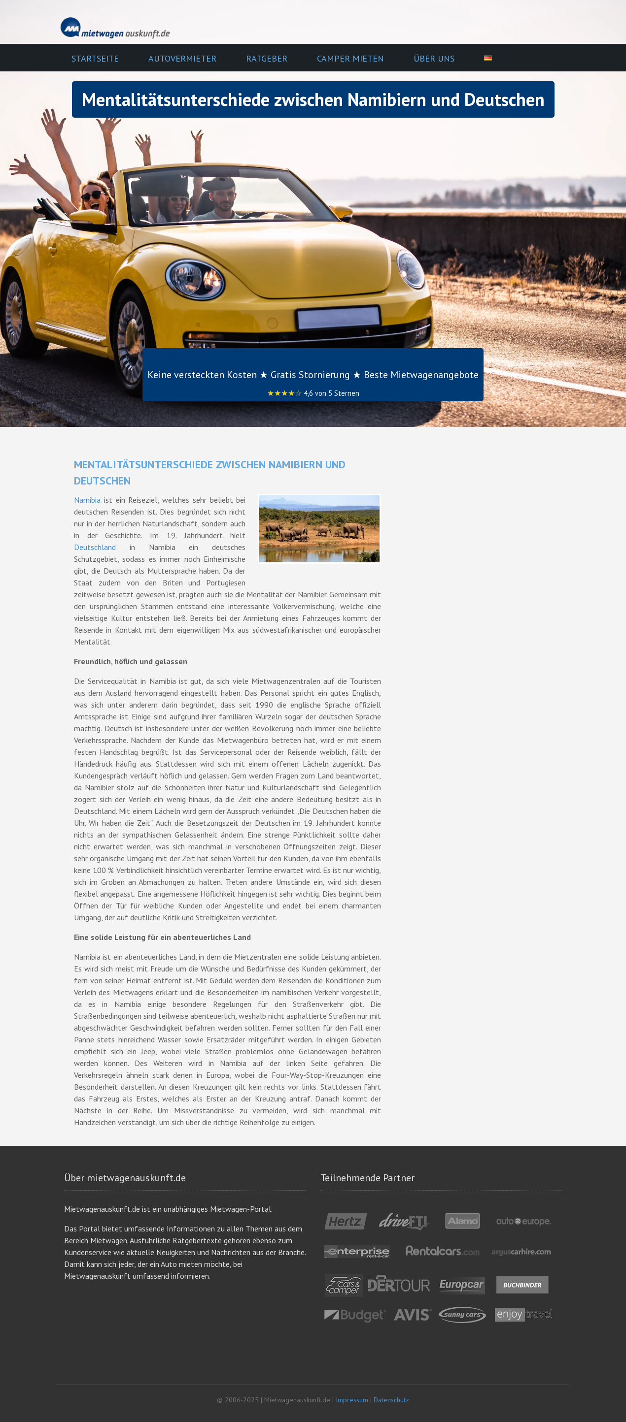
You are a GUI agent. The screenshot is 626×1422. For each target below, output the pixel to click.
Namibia (87, 500)
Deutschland (95, 547)
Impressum (352, 1399)
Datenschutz (391, 1399)
